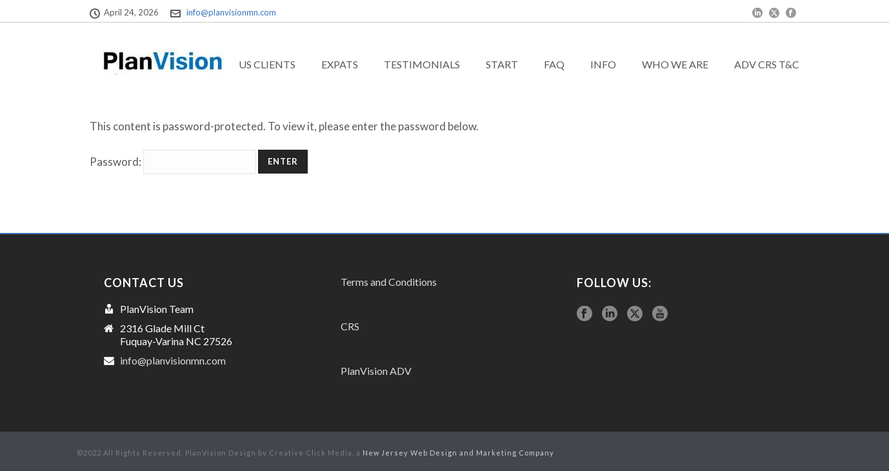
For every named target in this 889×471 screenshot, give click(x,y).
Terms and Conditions (389, 282)
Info (603, 64)
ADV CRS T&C (766, 64)
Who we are (675, 64)
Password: (173, 161)
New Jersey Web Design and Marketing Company (458, 452)
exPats (339, 64)
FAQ (554, 64)
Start (502, 64)
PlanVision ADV (376, 371)
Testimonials (422, 64)
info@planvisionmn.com (231, 12)
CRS (350, 326)
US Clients (267, 64)
